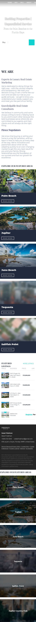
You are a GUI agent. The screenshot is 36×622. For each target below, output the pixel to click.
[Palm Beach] (18, 487)
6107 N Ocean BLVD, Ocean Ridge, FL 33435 (16, 404)
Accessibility (29, 448)
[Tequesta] (18, 561)
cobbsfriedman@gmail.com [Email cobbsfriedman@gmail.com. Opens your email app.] (23, 439)
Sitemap (22, 448)
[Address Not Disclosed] (5, 415)
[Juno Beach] (18, 536)
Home (10, 2)
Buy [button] (16, 2)
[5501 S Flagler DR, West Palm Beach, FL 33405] (5, 375)
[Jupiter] (18, 511)
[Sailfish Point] (18, 585)
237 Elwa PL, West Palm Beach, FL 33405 (15, 394)
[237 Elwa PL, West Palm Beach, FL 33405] (5, 395)
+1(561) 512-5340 (6, 439)
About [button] (29, 2)
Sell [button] (22, 2)
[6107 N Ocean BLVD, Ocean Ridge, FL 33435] (5, 405)
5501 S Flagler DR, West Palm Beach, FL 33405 (15, 375)
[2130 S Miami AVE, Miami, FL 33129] (5, 385)
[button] (32, 42)
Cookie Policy (25, 446)
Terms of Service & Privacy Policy (10, 446)
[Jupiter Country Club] (18, 610)
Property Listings (14, 448)
